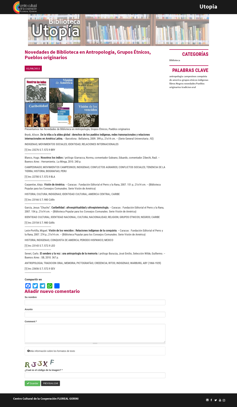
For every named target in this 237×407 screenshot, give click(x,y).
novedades (190, 83)
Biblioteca (174, 60)
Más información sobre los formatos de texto (51, 351)
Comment (31, 321)
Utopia (208, 6)
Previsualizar (50, 383)
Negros (180, 83)
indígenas (203, 79)
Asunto (29, 309)
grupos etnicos (189, 79)
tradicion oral (189, 87)
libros (172, 83)
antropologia (176, 76)
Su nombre (31, 297)
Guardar (32, 383)
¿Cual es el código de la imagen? (44, 370)
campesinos (190, 76)
